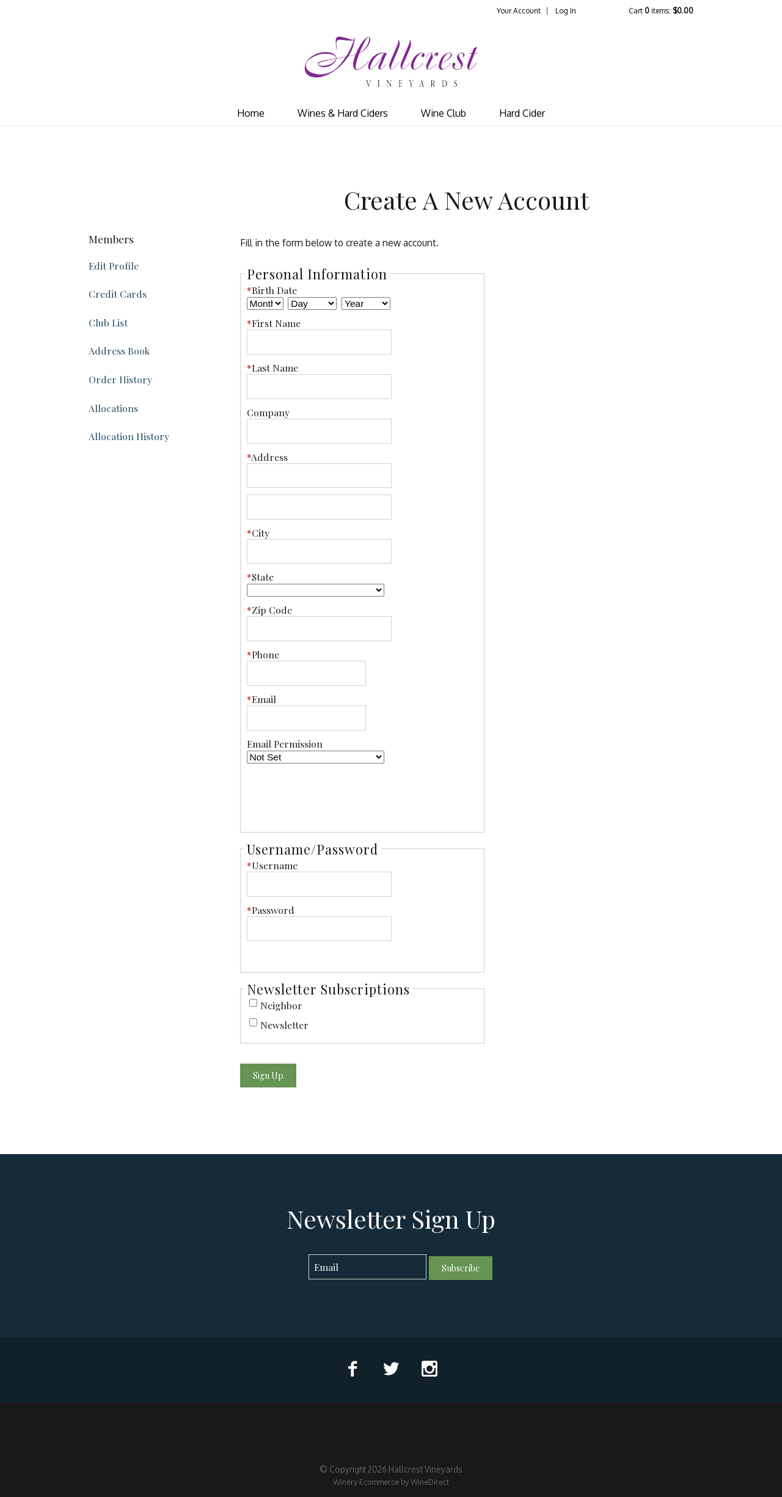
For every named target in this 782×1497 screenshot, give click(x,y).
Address (267, 457)
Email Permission (285, 743)
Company (268, 412)
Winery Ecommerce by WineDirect (391, 1482)
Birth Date (272, 290)
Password (270, 909)
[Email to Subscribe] (367, 1266)
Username (272, 865)
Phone (263, 654)
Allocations (113, 408)
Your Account (519, 10)
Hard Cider (522, 113)
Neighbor (281, 1005)
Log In (565, 10)
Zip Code (269, 609)
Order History (120, 379)
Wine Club (443, 113)
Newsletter (284, 1024)
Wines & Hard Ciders (343, 113)
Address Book (119, 350)
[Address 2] (319, 507)
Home (251, 113)
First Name (274, 323)
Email (261, 699)
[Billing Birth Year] (366, 303)
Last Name (272, 367)
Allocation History (129, 436)
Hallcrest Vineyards (391, 61)
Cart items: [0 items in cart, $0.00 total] (661, 10)
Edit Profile (114, 265)
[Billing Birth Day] (312, 303)
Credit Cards (118, 293)
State (260, 576)
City (258, 532)
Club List (108, 322)
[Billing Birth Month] (265, 303)
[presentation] (340, 794)
